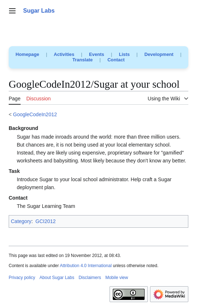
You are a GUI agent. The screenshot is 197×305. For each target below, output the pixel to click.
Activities (64, 54)
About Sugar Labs (56, 277)
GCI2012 (45, 221)
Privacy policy (22, 277)
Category (21, 221)
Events (96, 54)
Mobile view (116, 277)
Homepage (27, 54)
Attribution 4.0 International (85, 265)
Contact (116, 59)
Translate (82, 59)
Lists (124, 54)
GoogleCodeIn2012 (35, 114)
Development (159, 54)
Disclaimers (89, 277)
